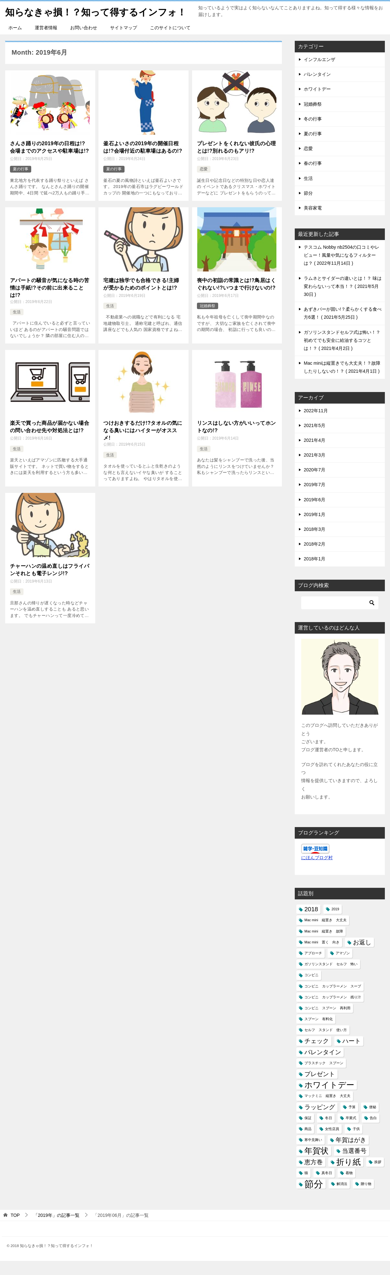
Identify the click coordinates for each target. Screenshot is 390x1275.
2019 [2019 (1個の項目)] (335, 923)
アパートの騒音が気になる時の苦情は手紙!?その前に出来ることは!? (49, 301)
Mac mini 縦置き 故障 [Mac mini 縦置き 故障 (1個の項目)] (323, 945)
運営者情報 (46, 41)
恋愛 (204, 183)
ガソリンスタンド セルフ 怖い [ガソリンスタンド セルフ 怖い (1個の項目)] (331, 978)
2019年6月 (314, 513)
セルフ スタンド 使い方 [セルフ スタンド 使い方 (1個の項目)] (325, 1044)
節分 (308, 207)
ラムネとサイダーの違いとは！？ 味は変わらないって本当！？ (343, 300)
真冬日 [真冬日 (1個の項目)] (326, 1187)
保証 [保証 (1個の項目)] (307, 1132)
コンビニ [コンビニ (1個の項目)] (311, 989)
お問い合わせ (83, 41)
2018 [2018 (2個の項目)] (311, 923)
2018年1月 (314, 572)
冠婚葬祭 (207, 319)
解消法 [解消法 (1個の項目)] (342, 1198)
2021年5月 (314, 439)
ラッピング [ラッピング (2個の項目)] (319, 1121)
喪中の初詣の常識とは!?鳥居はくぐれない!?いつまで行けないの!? (236, 297)
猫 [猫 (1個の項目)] (306, 1187)
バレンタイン (317, 88)
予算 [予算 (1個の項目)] (352, 1121)
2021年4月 (314, 454)
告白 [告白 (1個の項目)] (373, 1132)
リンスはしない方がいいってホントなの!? (236, 440)
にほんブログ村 (317, 871)
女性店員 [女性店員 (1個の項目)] (332, 1143)
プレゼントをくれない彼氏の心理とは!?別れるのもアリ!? (236, 161)
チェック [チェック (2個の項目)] (316, 1055)
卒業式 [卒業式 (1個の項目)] (351, 1132)
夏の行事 (20, 183)
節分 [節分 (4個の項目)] (313, 1198)
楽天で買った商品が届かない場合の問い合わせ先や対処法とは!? (49, 440)
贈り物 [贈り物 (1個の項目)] (366, 1198)
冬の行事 (313, 133)
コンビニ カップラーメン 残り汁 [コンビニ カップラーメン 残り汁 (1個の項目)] (332, 1011)
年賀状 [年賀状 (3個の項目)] (316, 1165)
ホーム (15, 41)
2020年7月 (314, 483)
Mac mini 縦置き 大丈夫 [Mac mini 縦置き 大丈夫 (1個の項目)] (325, 934)
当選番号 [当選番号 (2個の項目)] (354, 1165)
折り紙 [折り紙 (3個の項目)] (348, 1176)
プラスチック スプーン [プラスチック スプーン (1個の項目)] (323, 1077)
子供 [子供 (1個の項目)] (356, 1143)
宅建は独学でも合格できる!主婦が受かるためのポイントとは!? (141, 297)
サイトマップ (123, 41)
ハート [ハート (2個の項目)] (351, 1055)
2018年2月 (314, 558)
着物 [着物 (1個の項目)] (349, 1187)
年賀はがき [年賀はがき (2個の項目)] (351, 1154)
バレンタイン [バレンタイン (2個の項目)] (322, 1066)
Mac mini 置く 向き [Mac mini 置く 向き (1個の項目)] (321, 956)
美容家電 (313, 222)
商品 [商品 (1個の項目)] (307, 1143)
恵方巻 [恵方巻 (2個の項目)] (313, 1176)
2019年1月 (314, 528)
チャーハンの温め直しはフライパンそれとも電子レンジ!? (49, 583)
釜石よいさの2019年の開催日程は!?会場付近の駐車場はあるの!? (142, 161)
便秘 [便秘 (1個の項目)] (372, 1121)
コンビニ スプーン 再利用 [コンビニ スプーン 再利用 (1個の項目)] (327, 1022)
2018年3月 (314, 543)
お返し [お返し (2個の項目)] (362, 956)
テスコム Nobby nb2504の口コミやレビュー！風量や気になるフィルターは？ (341, 269)
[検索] (339, 617)
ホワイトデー (317, 103)
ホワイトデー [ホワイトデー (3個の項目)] (329, 1099)
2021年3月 (314, 469)
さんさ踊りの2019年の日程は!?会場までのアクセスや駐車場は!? (49, 161)
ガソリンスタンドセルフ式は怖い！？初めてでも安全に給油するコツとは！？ (342, 354)
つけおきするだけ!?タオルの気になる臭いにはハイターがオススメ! (142, 444)
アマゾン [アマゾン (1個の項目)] (343, 967)
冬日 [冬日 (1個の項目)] (328, 1132)
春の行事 (313, 177)
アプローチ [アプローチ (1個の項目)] (313, 967)
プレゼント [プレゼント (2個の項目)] (319, 1088)
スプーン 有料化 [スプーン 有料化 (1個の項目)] (318, 1033)
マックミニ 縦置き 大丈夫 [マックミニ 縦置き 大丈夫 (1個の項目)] (327, 1110)
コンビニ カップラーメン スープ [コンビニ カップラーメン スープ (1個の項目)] (332, 1000)
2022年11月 (316, 424)
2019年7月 (314, 498)
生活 (17, 326)
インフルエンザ (319, 73)
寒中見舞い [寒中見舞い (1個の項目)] (313, 1154)
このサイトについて (170, 41)
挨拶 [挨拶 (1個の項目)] (377, 1176)
